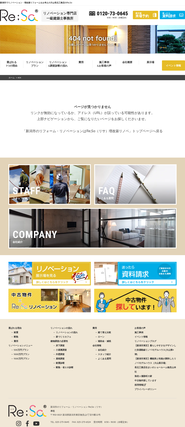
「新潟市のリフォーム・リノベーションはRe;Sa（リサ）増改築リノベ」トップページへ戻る (92, 131)
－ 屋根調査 (59, 358)
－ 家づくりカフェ (62, 336)
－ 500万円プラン (20, 349)
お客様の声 (140, 328)
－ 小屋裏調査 (60, 349)
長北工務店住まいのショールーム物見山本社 (155, 369)
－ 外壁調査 (59, 354)
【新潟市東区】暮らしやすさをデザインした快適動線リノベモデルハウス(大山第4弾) (155, 350)
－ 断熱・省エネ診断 (63, 367)
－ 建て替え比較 (103, 332)
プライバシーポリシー (145, 389)
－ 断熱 (14, 336)
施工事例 (139, 332)
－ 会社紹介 (101, 349)
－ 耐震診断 (59, 363)
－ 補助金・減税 (103, 341)
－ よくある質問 (103, 358)
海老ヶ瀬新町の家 (143, 376)
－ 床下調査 (59, 345)
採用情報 (140, 384)
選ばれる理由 (15, 328)
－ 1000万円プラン (20, 354)
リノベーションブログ (145, 341)
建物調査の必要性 (59, 341)
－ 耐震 (14, 332)
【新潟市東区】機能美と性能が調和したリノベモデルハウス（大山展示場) (155, 360)
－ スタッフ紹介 (103, 354)
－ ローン (99, 336)
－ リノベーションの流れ (65, 332)
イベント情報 (173, 65)
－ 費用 (14, 341)
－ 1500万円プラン (20, 358)
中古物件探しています (145, 380)
